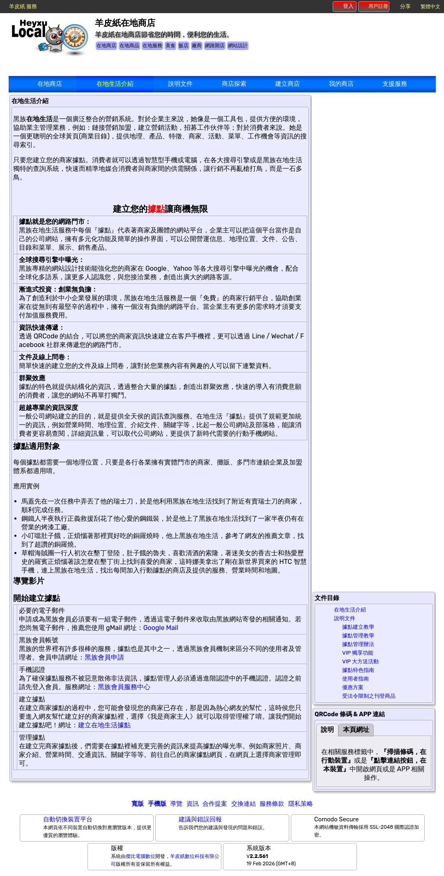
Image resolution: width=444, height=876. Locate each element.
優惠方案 (352, 687)
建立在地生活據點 (104, 725)
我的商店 (341, 83)
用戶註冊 (374, 6)
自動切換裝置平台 (67, 819)
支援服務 (394, 83)
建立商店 (287, 83)
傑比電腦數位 (140, 856)
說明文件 (180, 83)
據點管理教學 (358, 635)
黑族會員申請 (104, 657)
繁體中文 (430, 6)
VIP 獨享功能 (357, 653)
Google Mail (160, 628)
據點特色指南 (358, 670)
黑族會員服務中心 (124, 687)
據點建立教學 (358, 627)
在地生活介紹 (115, 83)
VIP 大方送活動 (360, 661)
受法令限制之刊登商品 (369, 696)
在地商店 (49, 83)
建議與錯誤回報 (200, 819)
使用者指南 (355, 679)
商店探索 (234, 83)
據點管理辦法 (358, 644)
